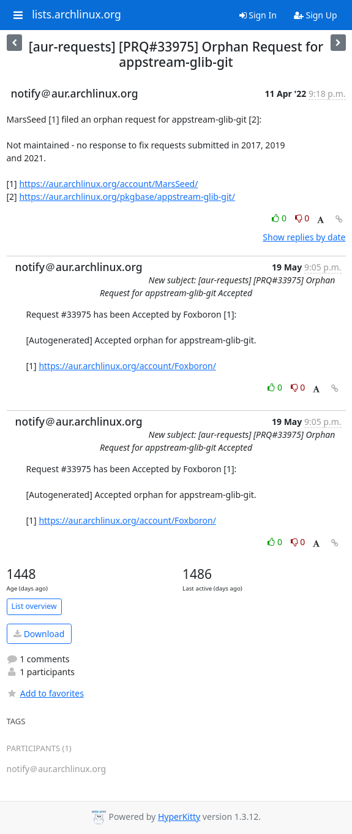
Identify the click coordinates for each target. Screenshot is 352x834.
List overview (34, 606)
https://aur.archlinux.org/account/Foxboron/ (127, 366)
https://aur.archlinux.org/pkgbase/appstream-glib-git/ (126, 196)
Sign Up (315, 15)
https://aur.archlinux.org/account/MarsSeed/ (108, 183)
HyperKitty (179, 816)
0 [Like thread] (280, 218)
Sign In (258, 15)
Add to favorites (45, 693)
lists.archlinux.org (76, 14)
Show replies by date (304, 237)
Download (38, 634)
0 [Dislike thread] (302, 218)
